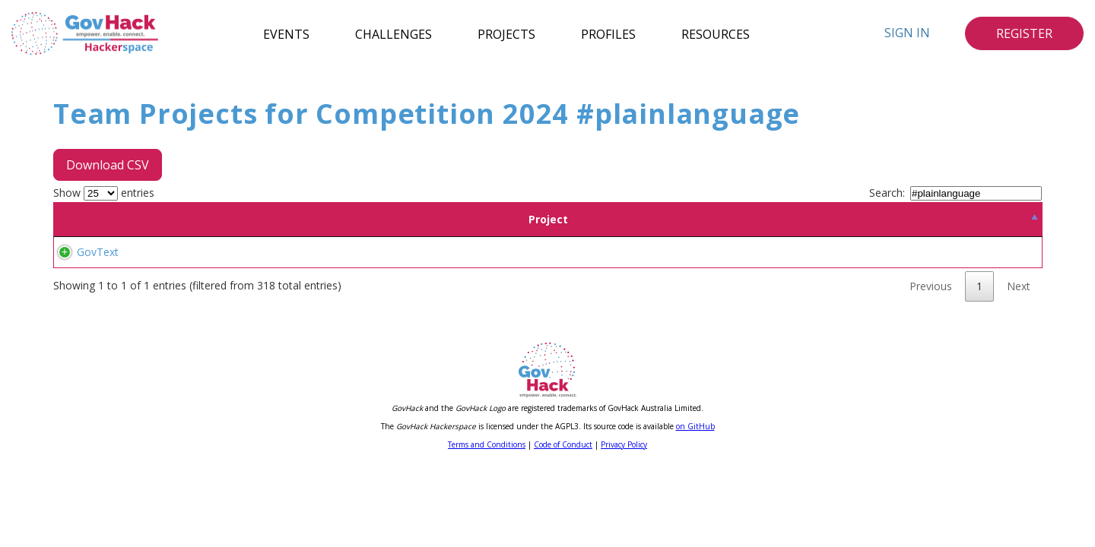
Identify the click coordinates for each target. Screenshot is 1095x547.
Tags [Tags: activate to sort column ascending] (711, 219)
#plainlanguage (541, 306)
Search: (955, 192)
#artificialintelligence (936, 252)
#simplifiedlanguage (581, 288)
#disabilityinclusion (868, 288)
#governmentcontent (843, 270)
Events (286, 33)
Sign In (907, 32)
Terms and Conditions (486, 499)
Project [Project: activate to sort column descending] (123, 219)
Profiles (608, 33)
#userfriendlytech (827, 306)
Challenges (393, 33)
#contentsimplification (636, 306)
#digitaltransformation (695, 252)
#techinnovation (748, 270)
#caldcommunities (774, 288)
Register (1024, 33)
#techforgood (787, 252)
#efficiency (498, 252)
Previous (930, 341)
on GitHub (695, 481)
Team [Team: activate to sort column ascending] (243, 219)
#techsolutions (600, 270)
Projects (506, 33)
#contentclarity (492, 288)
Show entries (103, 192)
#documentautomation (443, 270)
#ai (461, 252)
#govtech (613, 252)
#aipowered (853, 252)
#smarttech (532, 270)
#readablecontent (738, 306)
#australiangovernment (443, 306)
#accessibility (418, 252)
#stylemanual (419, 288)
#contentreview (955, 288)
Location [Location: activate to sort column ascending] (336, 219)
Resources (715, 33)
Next (1018, 341)
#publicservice (933, 270)
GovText (82, 279)
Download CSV (107, 165)
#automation (672, 270)
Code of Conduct (563, 499)
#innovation (557, 252)
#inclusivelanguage (679, 288)
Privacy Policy (624, 499)
